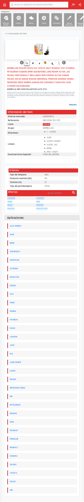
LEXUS (13, 370)
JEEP (12, 345)
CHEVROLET (15, 251)
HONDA (13, 311)
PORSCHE (14, 439)
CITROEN (14, 268)
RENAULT (14, 447)
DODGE (13, 285)
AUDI (12, 234)
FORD (12, 302)
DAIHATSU (14, 277)
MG (11, 396)
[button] (22, 62)
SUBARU (13, 456)
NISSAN (13, 413)
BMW (12, 243)
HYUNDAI (14, 319)
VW (11, 490)
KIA (11, 353)
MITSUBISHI (15, 404)
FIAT (12, 294)
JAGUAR (13, 336)
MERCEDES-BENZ (17, 387)
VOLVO (13, 481)
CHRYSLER (14, 260)
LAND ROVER (15, 362)
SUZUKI (13, 464)
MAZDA (13, 379)
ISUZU (12, 328)
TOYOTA (13, 473)
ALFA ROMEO (15, 226)
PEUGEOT (14, 430)
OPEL (12, 422)
